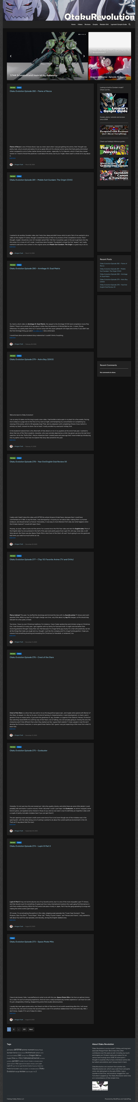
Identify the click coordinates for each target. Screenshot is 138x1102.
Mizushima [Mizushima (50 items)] (34, 1066)
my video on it (38, 331)
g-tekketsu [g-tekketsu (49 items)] (9, 1061)
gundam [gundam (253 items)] (15, 1061)
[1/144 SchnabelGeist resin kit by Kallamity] (47, 56)
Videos (80, 24)
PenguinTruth (103, 1051)
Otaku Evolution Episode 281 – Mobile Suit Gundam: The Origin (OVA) (41, 180)
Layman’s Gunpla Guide (119, 24)
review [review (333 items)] (22, 1071)
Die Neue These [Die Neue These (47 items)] (25, 1055)
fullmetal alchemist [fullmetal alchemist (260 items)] (31, 1058)
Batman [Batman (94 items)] (15, 1053)
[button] (79, 34)
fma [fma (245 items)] (13, 1058)
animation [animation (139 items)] (10, 1050)
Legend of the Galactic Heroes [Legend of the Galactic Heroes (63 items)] (27, 1063)
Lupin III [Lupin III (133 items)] (9, 1066)
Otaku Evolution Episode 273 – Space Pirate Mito (32, 941)
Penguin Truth (19, 164)
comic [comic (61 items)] (41, 1052)
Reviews (87, 24)
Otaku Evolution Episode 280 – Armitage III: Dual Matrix (35, 268)
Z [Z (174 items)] (36, 1071)
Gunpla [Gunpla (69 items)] (31, 1061)
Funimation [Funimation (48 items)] (42, 1058)
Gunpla (95, 24)
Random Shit (104, 24)
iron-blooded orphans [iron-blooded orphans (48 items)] (38, 1061)
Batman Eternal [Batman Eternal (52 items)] (21, 1052)
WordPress (116, 1099)
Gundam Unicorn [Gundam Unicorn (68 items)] (23, 1061)
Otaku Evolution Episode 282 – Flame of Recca (31, 91)
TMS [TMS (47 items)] (34, 1071)
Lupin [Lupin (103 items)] (40, 1063)
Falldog (118, 1048)
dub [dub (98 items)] (40, 1055)
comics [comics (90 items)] (15, 1055)
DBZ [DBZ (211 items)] (19, 1055)
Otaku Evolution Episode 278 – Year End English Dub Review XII (38, 461)
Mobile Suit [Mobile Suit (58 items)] (40, 1066)
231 (24, 1029)
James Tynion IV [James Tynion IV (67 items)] (11, 1063)
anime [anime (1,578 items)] (18, 1049)
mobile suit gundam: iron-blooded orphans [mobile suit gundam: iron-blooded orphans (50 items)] (29, 1068)
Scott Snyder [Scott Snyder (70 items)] (29, 1071)
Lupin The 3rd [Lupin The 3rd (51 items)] (16, 1066)
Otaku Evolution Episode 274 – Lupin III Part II (30, 846)
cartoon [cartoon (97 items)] (37, 1053)
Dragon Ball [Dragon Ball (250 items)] (33, 1055)
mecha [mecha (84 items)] (30, 1066)
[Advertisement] (114, 220)
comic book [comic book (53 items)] (10, 1055)
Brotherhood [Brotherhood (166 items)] (30, 1053)
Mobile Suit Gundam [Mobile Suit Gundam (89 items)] (13, 1068)
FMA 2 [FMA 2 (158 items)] (21, 1058)
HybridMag (127, 1099)
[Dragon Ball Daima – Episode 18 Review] (109, 68)
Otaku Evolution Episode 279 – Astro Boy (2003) (32, 359)
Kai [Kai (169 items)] (17, 1063)
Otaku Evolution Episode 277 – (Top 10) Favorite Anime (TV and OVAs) (42, 559)
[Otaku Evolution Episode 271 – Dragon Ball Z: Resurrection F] (109, 44)
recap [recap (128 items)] (17, 1071)
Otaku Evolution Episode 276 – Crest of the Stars (32, 657)
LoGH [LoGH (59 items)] (36, 1063)
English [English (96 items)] (9, 1058)
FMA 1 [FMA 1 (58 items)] (16, 1058)
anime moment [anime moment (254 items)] (28, 1050)
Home (73, 24)
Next (31, 1029)
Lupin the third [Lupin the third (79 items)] (23, 1066)
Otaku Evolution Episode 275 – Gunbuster (28, 750)
